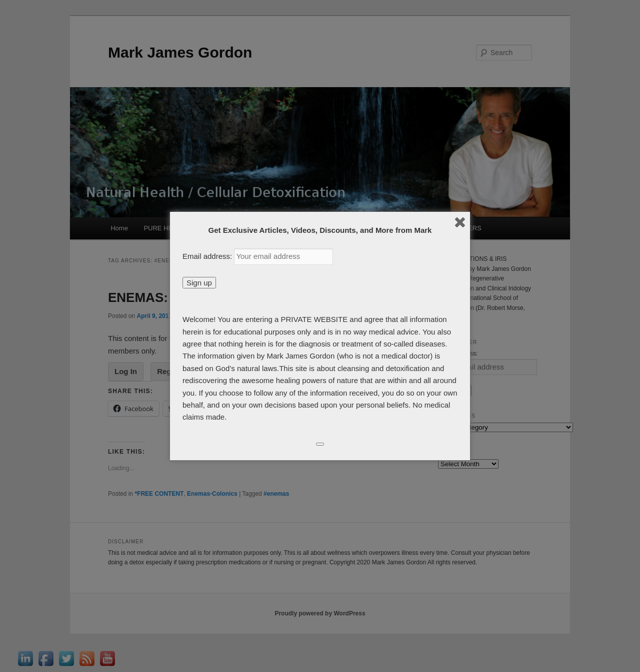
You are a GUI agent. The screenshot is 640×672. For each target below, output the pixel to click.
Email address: (208, 256)
